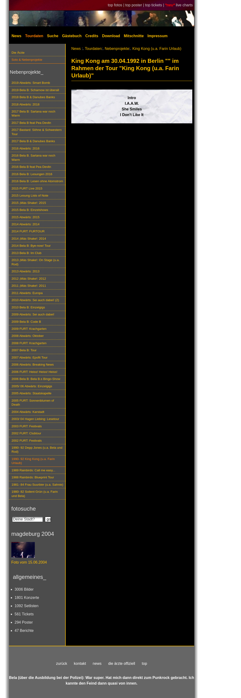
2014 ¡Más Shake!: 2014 (29, 238)
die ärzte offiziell (121, 664)
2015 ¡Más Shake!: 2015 (29, 203)
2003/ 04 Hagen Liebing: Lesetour (35, 419)
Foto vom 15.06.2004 (29, 562)
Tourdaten (34, 36)
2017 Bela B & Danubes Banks (33, 141)
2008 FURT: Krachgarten (29, 343)
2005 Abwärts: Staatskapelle (32, 393)
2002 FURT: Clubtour (26, 433)
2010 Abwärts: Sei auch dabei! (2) (35, 300)
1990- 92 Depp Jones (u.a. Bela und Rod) (37, 449)
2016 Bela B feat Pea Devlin (31, 167)
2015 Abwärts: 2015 (26, 217)
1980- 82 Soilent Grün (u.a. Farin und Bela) (35, 493)
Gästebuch (72, 36)
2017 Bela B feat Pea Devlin (31, 123)
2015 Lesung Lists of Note (30, 195)
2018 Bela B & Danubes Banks (33, 97)
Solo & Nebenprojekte (27, 59)
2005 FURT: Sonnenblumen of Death (33, 402)
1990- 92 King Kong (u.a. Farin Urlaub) (33, 461)
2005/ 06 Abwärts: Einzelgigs (32, 386)
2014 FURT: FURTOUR (28, 231)
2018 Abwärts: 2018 (26, 104)
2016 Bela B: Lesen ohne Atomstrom (37, 181)
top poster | (135, 5)
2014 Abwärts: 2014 (26, 224)
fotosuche (23, 508)
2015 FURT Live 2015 (27, 188)
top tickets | (155, 5)
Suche (52, 36)
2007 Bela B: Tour (24, 350)
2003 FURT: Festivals (27, 426)
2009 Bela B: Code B (26, 321)
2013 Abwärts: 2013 (26, 271)
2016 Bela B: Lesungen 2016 (32, 174)
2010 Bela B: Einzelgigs (28, 307)
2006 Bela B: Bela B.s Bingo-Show (36, 379)
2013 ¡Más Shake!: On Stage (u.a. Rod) (36, 262)
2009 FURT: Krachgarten (29, 329)
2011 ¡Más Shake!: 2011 (29, 285)
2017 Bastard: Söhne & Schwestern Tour (37, 132)
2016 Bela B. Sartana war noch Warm (33, 157)
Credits (91, 36)
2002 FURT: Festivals (27, 440)
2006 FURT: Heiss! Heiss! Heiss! (34, 372)
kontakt (80, 664)
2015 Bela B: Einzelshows (30, 210)
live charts (184, 5)
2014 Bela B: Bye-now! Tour (31, 245)
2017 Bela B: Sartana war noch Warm (33, 113)
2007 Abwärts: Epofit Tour (30, 357)
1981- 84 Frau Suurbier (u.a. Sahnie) (37, 484)
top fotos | (116, 5)
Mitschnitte (134, 36)
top (144, 664)
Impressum (158, 36)
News (16, 36)
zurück (61, 664)
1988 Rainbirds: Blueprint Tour (33, 477)
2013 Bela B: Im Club (26, 253)
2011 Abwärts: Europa (27, 293)
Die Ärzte (18, 52)
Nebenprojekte (117, 49)
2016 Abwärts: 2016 (26, 148)
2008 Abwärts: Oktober (28, 336)
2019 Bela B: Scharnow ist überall (35, 90)
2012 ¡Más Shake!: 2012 (29, 278)
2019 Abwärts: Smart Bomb (31, 83)
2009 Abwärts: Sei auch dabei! (33, 314)
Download (111, 36)
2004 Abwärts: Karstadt (28, 412)
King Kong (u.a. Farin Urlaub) (156, 49)
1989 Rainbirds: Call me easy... (33, 470)
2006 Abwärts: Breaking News (33, 364)
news (97, 664)
